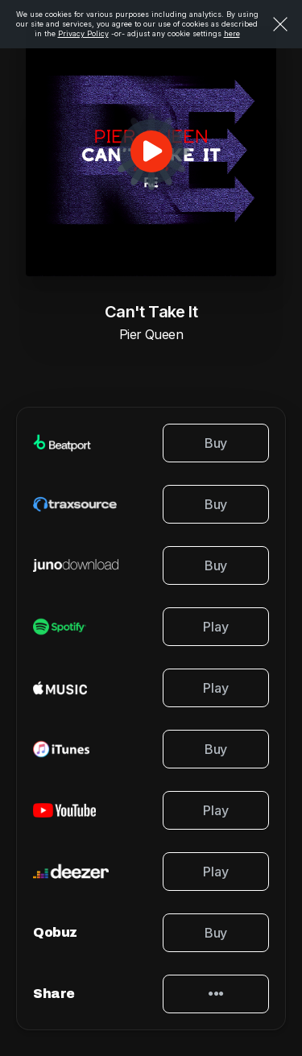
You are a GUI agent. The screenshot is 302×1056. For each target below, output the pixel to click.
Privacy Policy (83, 33)
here (232, 33)
